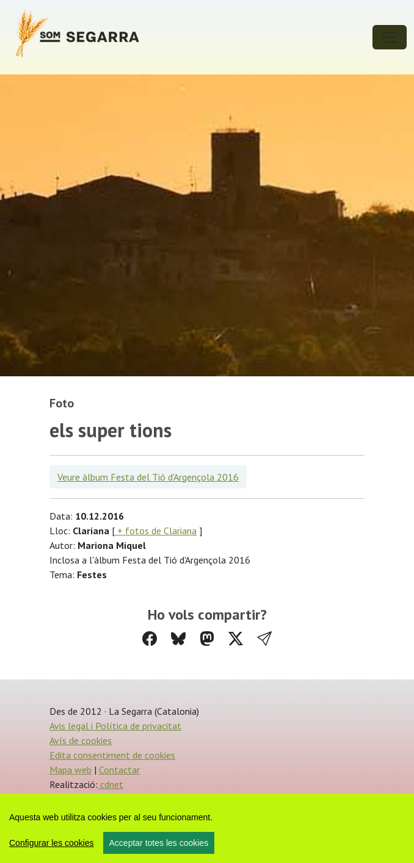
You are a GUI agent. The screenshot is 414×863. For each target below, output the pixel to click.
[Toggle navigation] (389, 37)
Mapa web (70, 770)
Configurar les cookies (51, 843)
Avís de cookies (80, 740)
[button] (264, 638)
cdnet (110, 784)
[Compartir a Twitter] (235, 638)
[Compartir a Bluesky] (178, 638)
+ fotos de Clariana (156, 531)
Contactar (119, 770)
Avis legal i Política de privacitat (115, 726)
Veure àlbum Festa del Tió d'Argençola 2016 (148, 477)
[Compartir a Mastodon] (207, 638)
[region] (207, 828)
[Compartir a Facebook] (149, 638)
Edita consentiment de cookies (112, 755)
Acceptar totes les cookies (159, 843)
